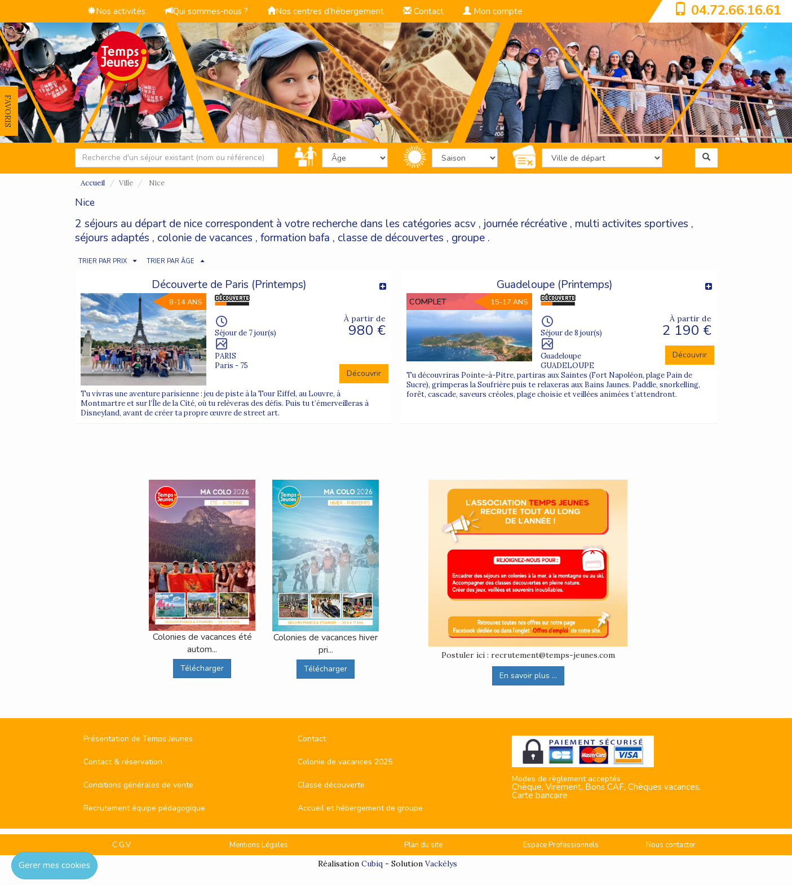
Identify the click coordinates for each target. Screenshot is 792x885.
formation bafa (295, 238)
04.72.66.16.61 (736, 10)
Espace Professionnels (561, 845)
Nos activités (116, 11)
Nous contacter (671, 845)
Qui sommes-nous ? (206, 11)
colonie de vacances (205, 238)
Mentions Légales (258, 845)
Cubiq (372, 864)
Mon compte (493, 11)
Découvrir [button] (364, 373)
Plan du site (423, 845)
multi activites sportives (631, 223)
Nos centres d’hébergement (325, 11)
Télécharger (202, 668)
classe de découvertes (391, 238)
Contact (423, 11)
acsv (465, 223)
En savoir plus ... (528, 675)
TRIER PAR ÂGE (170, 261)
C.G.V (121, 845)
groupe (468, 238)
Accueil (93, 183)
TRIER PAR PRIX (102, 261)
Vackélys (441, 864)
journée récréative (525, 223)
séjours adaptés (112, 238)
